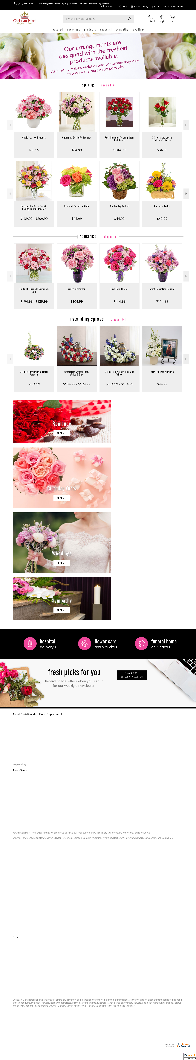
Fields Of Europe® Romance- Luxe (34, 290)
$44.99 (76, 218)
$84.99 (76, 150)
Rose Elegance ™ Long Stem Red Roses (119, 139)
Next (186, 125)
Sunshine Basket (162, 206)
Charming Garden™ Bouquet (76, 137)
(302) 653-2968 (25, 3)
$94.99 (162, 384)
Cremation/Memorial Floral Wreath (34, 373)
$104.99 (119, 150)
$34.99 (162, 150)
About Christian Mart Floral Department (37, 602)
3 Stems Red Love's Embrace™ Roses (162, 139)
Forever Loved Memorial (162, 371)
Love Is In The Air (119, 289)
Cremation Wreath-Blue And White (119, 373)
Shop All (106, 84)
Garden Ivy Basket (119, 206)
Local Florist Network (159, 1057)
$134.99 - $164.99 (119, 384)
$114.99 (119, 301)
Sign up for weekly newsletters (132, 563)
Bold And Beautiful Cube (76, 206)
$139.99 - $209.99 (34, 218)
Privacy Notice (140, 1057)
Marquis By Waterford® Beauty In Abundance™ (34, 207)
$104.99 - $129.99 (34, 301)
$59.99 (34, 150)
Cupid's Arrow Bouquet (34, 137)
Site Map (176, 1057)
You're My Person (76, 289)
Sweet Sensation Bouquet (162, 289)
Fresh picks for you (74, 565)
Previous (10, 125)
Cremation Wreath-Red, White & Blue (76, 373)
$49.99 (162, 218)
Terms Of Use (124, 1057)
